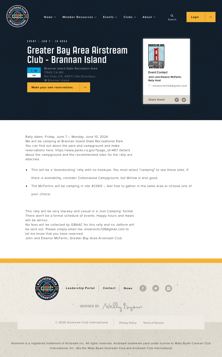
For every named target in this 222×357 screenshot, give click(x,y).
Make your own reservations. (53, 87)
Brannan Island (58, 80)
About (149, 16)
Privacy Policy (128, 323)
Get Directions (85, 76)
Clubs (130, 16)
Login (195, 17)
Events (110, 16)
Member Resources (80, 16)
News (50, 16)
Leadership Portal (80, 288)
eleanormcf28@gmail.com (169, 85)
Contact (109, 288)
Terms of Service (153, 323)
